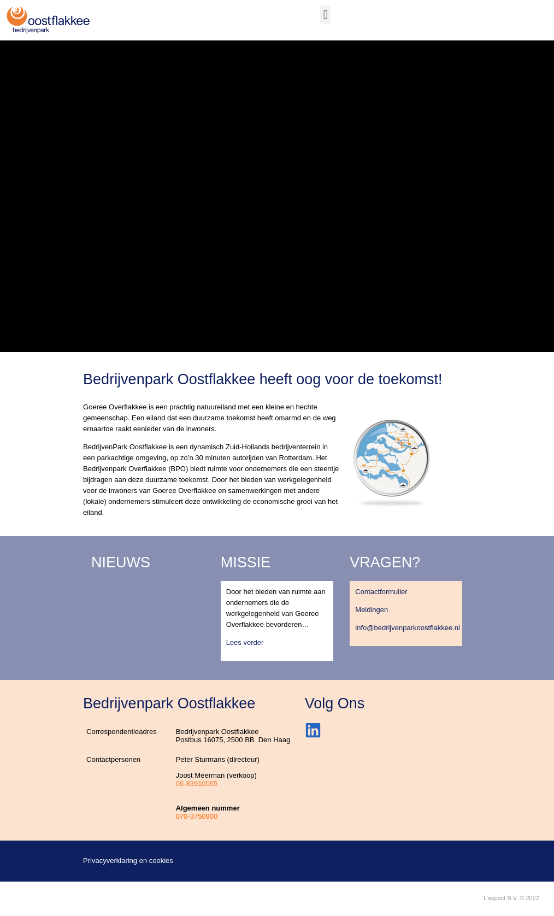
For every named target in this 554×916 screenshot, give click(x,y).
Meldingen (371, 610)
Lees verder (245, 642)
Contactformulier (381, 592)
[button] (325, 14)
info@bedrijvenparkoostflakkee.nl (407, 628)
